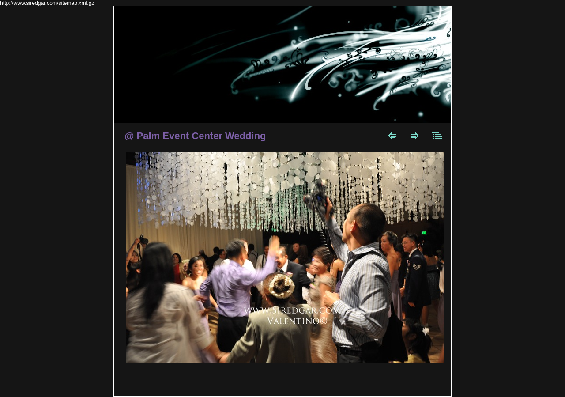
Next (414, 135)
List (437, 135)
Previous (392, 135)
